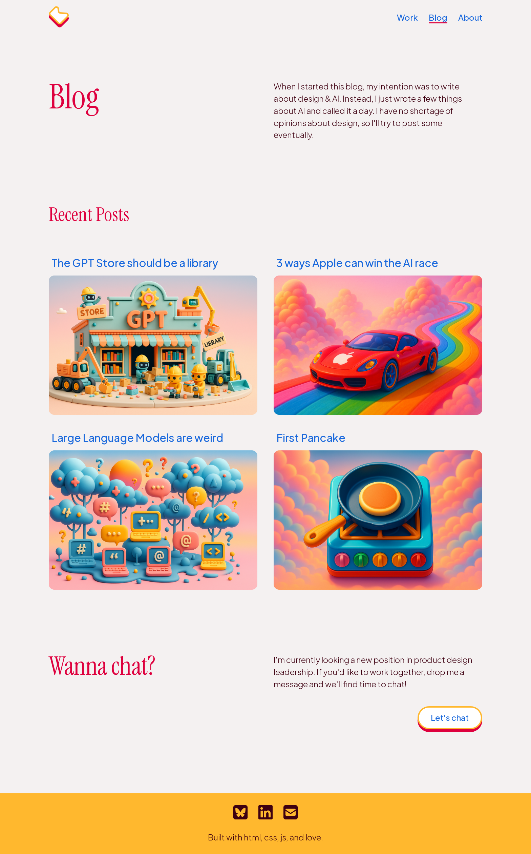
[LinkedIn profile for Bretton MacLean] (265, 812)
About (470, 17)
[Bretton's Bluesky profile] (240, 812)
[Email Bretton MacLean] (290, 812)
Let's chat (450, 717)
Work (407, 17)
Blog (438, 17)
